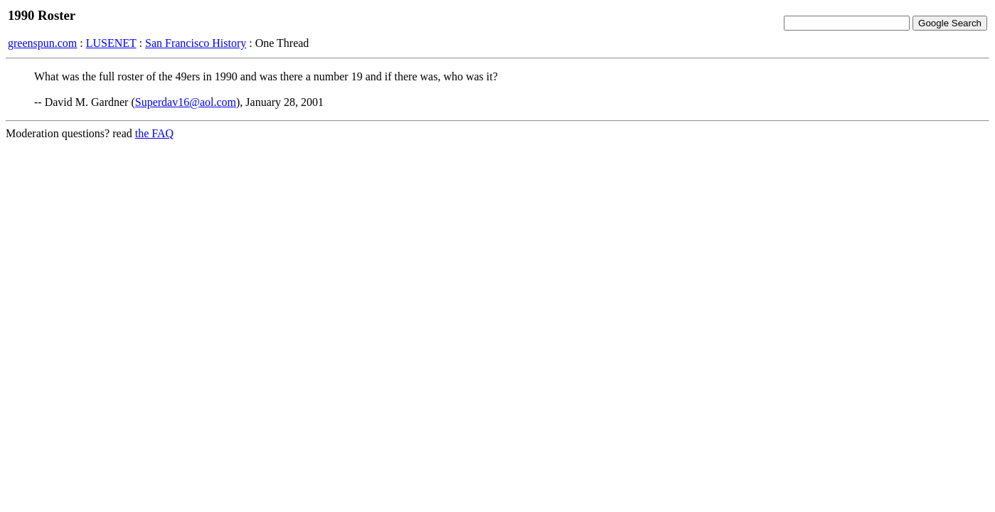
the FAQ (154, 133)
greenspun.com (42, 43)
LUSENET (111, 43)
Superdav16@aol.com (185, 102)
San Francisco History (195, 43)
